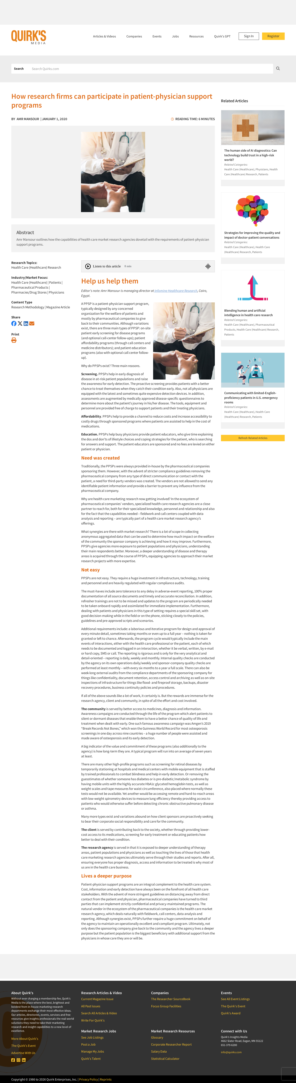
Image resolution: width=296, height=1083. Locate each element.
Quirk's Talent (91, 1058)
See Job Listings (92, 1037)
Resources (196, 36)
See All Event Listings (235, 999)
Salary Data (159, 1051)
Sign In (249, 36)
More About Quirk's (24, 1039)
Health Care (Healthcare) (29, 282)
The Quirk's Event (23, 1046)
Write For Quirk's (93, 1020)
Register (273, 36)
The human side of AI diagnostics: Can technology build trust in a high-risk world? (250, 155)
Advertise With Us (23, 1053)
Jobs (175, 36)
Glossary (157, 1037)
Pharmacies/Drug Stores (29, 292)
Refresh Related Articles (252, 438)
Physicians (56, 292)
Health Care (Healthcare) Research (36, 267)
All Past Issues (90, 1006)
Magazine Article (58, 307)
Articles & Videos (104, 36)
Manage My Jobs (92, 1051)
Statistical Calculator (165, 1058)
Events (157, 36)
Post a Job (88, 1044)
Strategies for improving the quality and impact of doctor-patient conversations (252, 235)
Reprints (106, 1079)
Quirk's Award (230, 1013)
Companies (134, 36)
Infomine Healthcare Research (175, 290)
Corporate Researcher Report (171, 1044)
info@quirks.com (231, 1052)
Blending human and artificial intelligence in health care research (248, 312)
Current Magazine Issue (97, 999)
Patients (55, 282)
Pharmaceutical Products (29, 287)
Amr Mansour (28, 119)
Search (19, 68)
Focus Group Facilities (166, 1006)
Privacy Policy (88, 1079)
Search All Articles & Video (99, 1013)
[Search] (151, 69)
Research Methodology (27, 307)
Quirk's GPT (222, 36)
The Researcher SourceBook (170, 999)
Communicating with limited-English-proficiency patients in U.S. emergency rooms (251, 397)
